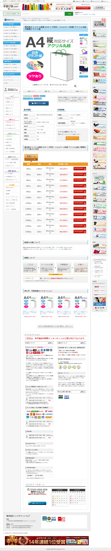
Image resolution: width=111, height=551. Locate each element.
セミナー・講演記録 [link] (11, 209)
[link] (30, 307)
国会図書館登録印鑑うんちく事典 (98, 262)
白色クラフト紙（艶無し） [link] (11, 36)
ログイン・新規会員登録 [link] (12, 159)
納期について (79, 91)
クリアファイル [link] (9, 80)
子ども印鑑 (92, 14)
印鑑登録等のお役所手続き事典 (98, 267)
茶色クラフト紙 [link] (9, 39)
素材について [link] (9, 108)
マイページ (86, 1)
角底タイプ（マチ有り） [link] (11, 70)
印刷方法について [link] (10, 98)
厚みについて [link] (9, 111)
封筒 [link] (6, 83)
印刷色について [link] (10, 102)
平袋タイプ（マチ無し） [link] (11, 64)
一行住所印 (85, 14)
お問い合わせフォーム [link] (11, 179)
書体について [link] (9, 114)
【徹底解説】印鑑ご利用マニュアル (98, 271)
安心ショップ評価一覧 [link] (11, 200)
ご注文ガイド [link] (9, 136)
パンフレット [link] (8, 77)
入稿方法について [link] (10, 122)
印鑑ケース (78, 14)
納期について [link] (9, 142)
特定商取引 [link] (9, 145)
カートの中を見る (83, 8)
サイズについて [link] (10, 105)
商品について (31, 91)
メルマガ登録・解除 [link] (11, 162)
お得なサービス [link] (10, 165)
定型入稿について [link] (10, 125)
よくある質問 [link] (9, 173)
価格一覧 (47, 91)
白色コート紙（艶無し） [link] (11, 33)
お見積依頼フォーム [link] (11, 176)
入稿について (62, 91)
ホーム (104, 1)
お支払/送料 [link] (9, 139)
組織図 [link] (7, 193)
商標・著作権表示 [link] (10, 148)
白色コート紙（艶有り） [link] (11, 27)
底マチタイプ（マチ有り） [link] (11, 67)
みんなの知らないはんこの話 (98, 276)
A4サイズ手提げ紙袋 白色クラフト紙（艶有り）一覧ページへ (55, 326)
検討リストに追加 (38, 103)
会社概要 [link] (8, 190)
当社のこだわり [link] (10, 187)
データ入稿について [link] (11, 128)
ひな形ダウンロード (72, 138)
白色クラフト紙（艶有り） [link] (11, 30)
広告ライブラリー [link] (10, 206)
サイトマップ (95, 1)
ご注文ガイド (78, 1)
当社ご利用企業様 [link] (10, 203)
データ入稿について (51, 249)
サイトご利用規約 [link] (10, 151)
